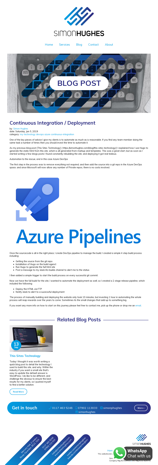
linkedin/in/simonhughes (77, 449)
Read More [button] (18, 391)
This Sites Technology (25, 356)
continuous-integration (62, 134)
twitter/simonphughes (76, 446)
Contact (93, 44)
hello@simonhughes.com (60, 445)
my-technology (27, 134)
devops (40, 134)
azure (47, 134)
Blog (79, 44)
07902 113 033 (50, 444)
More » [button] (141, 408)
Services (64, 44)
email (138, 305)
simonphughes (111, 407)
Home (49, 44)
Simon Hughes (20, 128)
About (109, 44)
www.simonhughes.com (63, 447)
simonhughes (85, 412)
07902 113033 (86, 407)
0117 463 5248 (61, 407)
